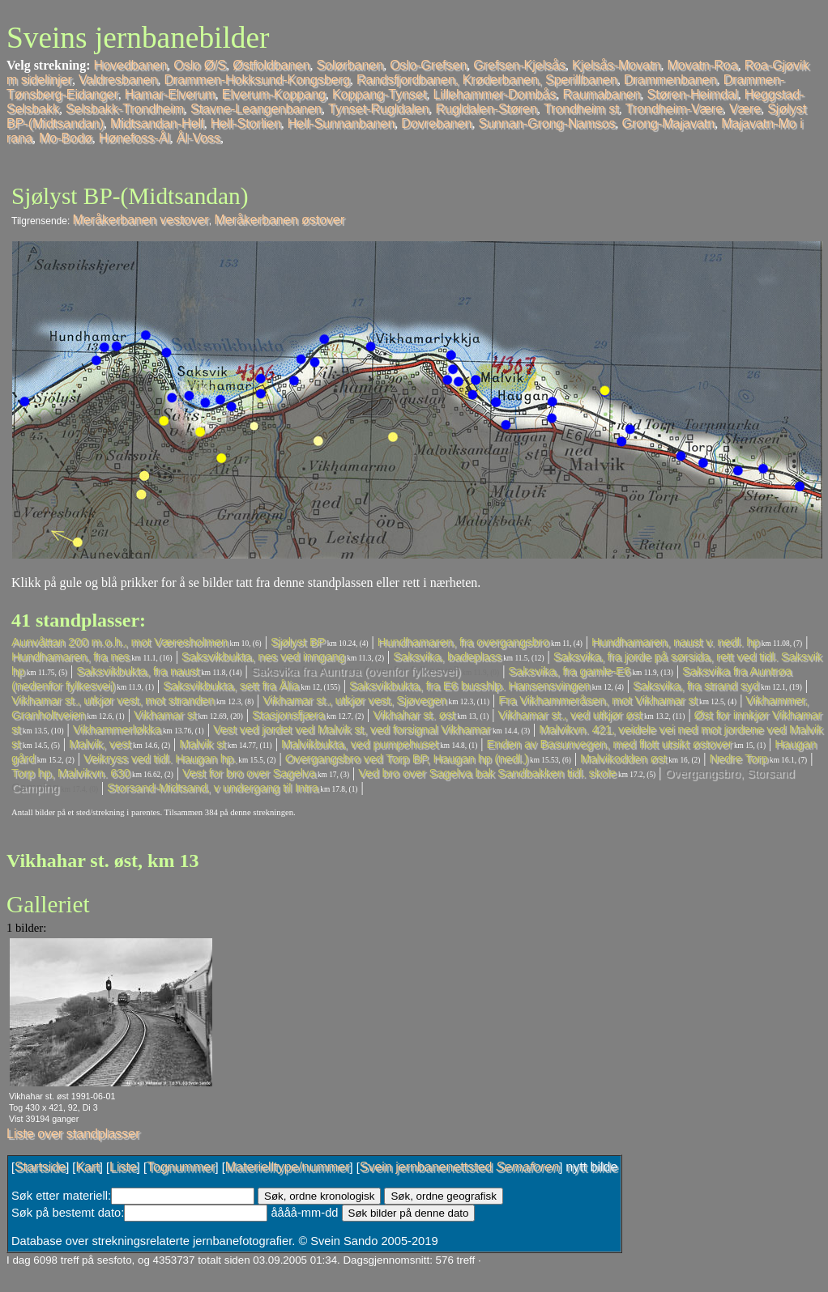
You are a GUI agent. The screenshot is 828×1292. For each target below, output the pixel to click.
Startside (40, 1167)
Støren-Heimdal (692, 94)
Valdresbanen (118, 80)
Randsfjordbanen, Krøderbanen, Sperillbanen (486, 80)
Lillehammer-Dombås (494, 94)
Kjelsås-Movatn (616, 65)
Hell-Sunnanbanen (341, 123)
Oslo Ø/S (199, 65)
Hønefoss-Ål (134, 138)
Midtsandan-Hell (157, 123)
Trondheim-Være (674, 109)
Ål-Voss (198, 138)
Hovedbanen (131, 65)
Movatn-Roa (702, 65)
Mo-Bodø (65, 138)
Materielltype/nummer (287, 1167)
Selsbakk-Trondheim (125, 109)
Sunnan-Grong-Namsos (547, 123)
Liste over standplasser (73, 1134)
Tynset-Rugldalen (378, 109)
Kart (87, 1167)
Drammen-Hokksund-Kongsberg (256, 80)
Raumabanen (602, 94)
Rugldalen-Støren (486, 109)
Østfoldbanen (271, 65)
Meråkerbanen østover (279, 220)
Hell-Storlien (246, 123)
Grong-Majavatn (668, 123)
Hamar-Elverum (170, 94)
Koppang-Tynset (379, 94)
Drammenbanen (670, 80)
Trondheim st (581, 109)
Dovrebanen (436, 123)
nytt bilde (591, 1167)
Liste (123, 1167)
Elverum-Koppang (274, 94)
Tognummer (181, 1167)
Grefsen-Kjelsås (519, 65)
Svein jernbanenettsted (459, 1167)
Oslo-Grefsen (428, 65)
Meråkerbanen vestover (141, 220)
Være (745, 109)
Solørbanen (349, 65)
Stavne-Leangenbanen (256, 109)
